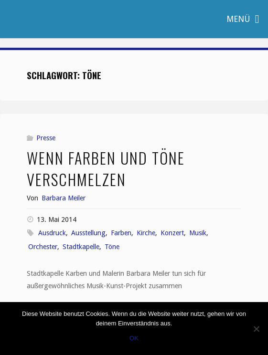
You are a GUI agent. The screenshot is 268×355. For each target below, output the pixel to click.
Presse (45, 138)
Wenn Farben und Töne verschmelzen (106, 168)
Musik (197, 233)
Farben (121, 233)
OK (134, 338)
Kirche (146, 233)
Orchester (42, 247)
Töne (112, 247)
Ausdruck (52, 233)
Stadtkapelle (81, 247)
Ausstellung (88, 233)
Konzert (172, 233)
